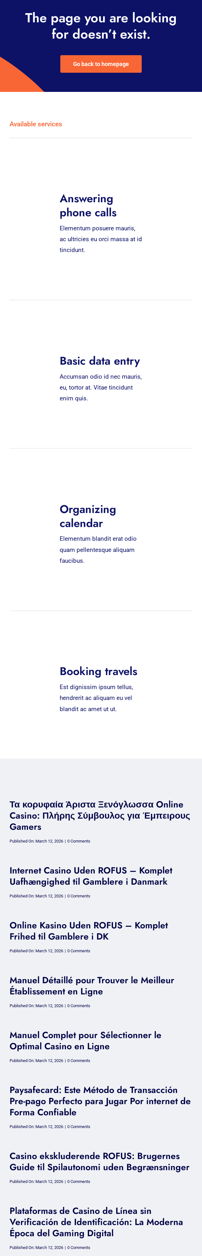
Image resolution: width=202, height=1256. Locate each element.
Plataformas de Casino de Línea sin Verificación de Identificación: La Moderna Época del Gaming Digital (96, 1222)
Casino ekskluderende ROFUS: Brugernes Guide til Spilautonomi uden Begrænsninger (100, 1161)
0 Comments (78, 841)
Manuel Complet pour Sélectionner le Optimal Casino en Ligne (85, 1041)
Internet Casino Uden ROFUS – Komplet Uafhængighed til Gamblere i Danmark (91, 876)
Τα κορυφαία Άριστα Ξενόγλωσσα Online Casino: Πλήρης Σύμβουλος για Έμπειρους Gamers (100, 815)
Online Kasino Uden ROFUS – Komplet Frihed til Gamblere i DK (89, 931)
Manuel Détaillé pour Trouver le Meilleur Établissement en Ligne (92, 986)
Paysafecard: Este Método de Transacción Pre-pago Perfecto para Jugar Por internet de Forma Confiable (100, 1101)
